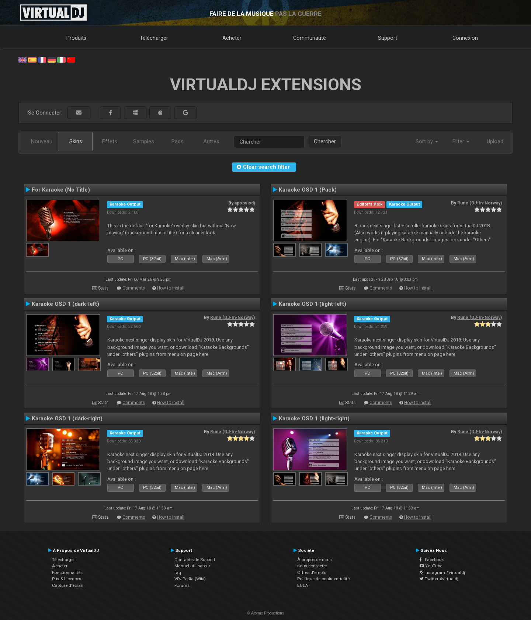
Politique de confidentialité (323, 578)
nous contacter (312, 565)
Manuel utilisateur (192, 565)
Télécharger (154, 38)
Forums (182, 585)
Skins (75, 141)
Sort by (427, 141)
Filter (460, 141)
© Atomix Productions (265, 613)
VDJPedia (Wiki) (190, 578)
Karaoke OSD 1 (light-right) (314, 418)
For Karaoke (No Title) (61, 189)
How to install (170, 288)
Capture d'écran (67, 585)
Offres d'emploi (312, 572)
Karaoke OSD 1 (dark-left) (65, 304)
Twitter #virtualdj (439, 578)
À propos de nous (314, 559)
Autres (211, 141)
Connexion (465, 38)
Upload (495, 141)
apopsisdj (245, 203)
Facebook (432, 559)
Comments (133, 288)
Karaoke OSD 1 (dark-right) (67, 418)
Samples (143, 141)
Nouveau (41, 141)
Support (387, 38)
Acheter (232, 38)
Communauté (309, 38)
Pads (177, 141)
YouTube (431, 565)
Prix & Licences (66, 578)
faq (177, 572)
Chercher (325, 141)
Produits (76, 38)
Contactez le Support (194, 559)
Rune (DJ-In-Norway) (479, 203)
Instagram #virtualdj (442, 572)
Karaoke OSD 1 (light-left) (312, 304)
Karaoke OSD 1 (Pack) (308, 189)
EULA (302, 585)
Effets (109, 141)
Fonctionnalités (67, 572)
